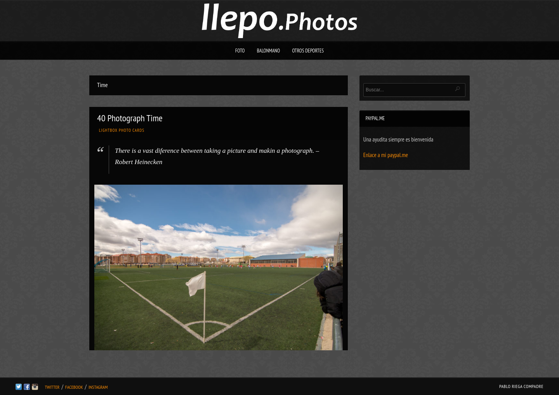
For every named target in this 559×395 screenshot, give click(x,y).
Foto (240, 50)
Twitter (52, 387)
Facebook (74, 387)
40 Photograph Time (130, 118)
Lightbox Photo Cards (121, 130)
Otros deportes (308, 50)
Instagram (98, 387)
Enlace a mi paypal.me (385, 155)
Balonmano (268, 50)
